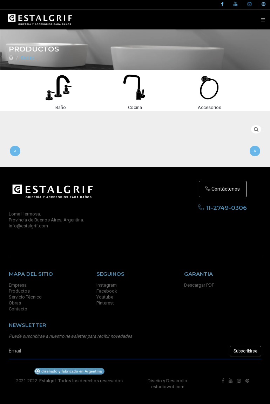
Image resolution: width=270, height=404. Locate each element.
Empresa (18, 285)
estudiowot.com (167, 386)
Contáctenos (222, 189)
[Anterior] (15, 151)
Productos (19, 291)
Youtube (104, 297)
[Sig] (255, 151)
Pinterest (105, 303)
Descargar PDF (199, 285)
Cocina (28, 57)
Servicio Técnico (25, 297)
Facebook (106, 291)
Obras (15, 303)
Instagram (106, 285)
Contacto (18, 308)
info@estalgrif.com (28, 225)
